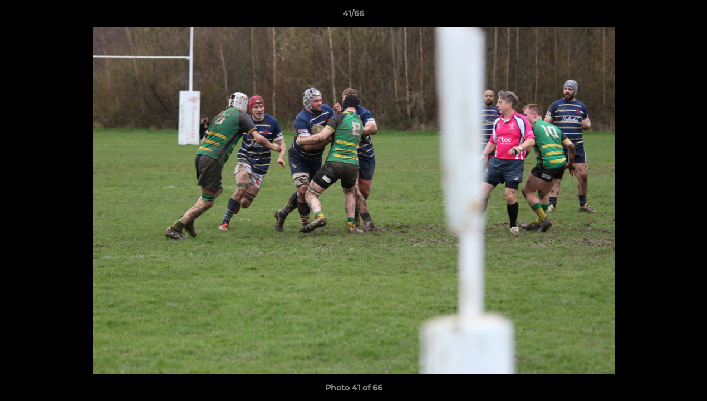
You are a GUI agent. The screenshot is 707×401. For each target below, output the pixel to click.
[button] (687, 16)
